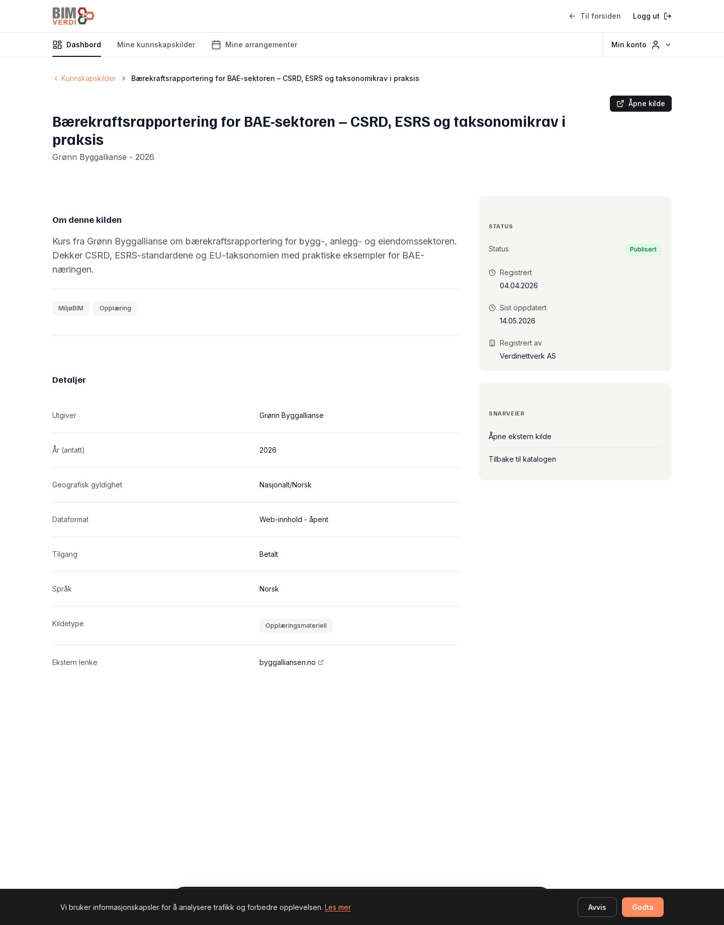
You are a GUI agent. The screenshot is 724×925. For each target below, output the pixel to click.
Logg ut (652, 16)
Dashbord (76, 48)
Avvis (597, 907)
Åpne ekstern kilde (520, 436)
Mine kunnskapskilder (156, 44)
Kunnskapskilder (84, 78)
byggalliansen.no (291, 662)
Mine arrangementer (254, 45)
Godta (643, 907)
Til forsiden (594, 16)
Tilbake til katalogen (522, 459)
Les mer (338, 907)
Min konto (641, 45)
